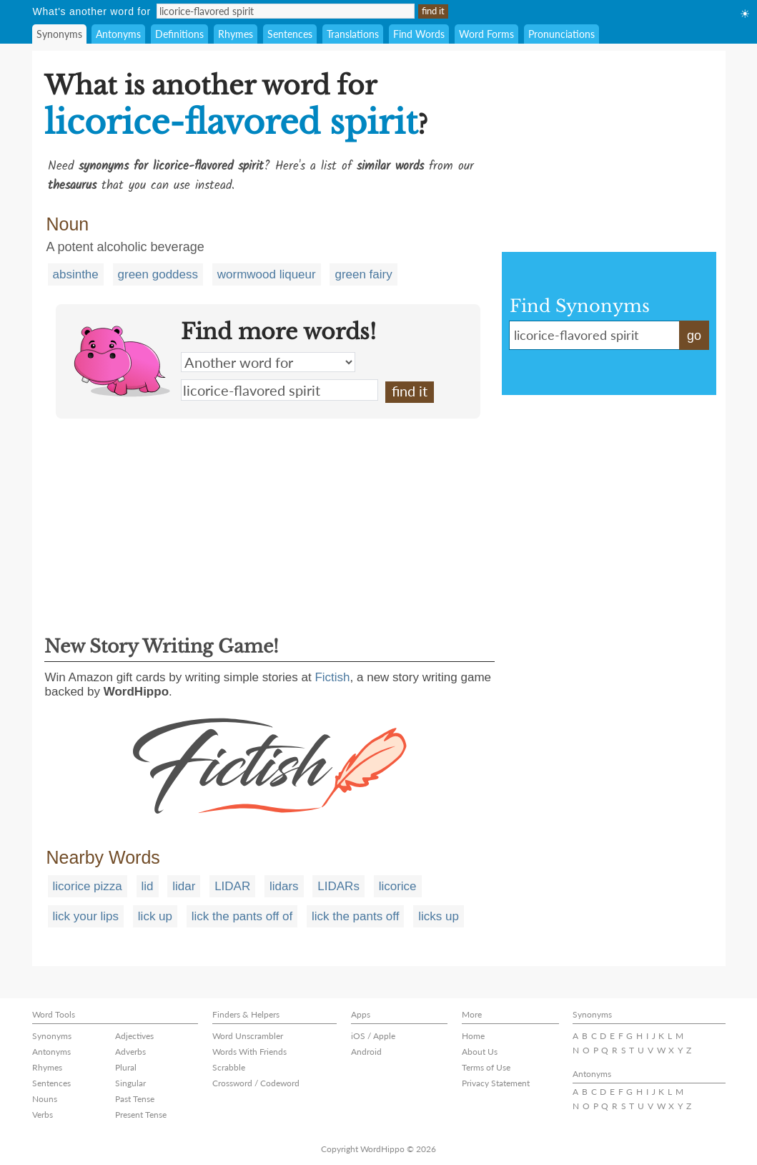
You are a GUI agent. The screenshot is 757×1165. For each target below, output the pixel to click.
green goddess (158, 274)
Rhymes (235, 34)
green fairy (363, 274)
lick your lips (86, 916)
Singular (130, 1083)
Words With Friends (249, 1051)
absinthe (76, 274)
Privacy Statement (496, 1083)
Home (473, 1035)
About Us (480, 1051)
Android (366, 1051)
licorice (398, 886)
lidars (284, 886)
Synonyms (59, 34)
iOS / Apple (373, 1035)
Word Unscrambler (247, 1035)
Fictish (332, 677)
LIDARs (338, 886)
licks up (438, 916)
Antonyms (118, 34)
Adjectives (134, 1035)
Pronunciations (561, 34)
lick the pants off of (242, 916)
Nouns (44, 1098)
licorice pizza (87, 886)
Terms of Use (486, 1067)
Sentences (289, 34)
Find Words (419, 34)
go (694, 335)
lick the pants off (356, 916)
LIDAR (232, 886)
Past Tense (134, 1098)
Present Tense (141, 1114)
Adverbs (130, 1051)
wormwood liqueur (266, 274)
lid (148, 886)
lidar (183, 886)
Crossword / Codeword (256, 1083)
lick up (155, 916)
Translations (353, 34)
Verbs (42, 1114)
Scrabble (228, 1067)
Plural (126, 1067)
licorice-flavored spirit (279, 390)
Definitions (179, 34)
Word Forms (486, 34)
